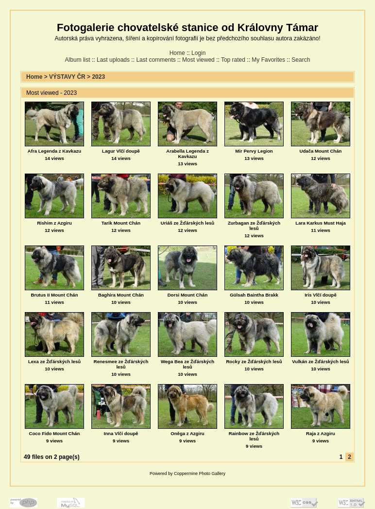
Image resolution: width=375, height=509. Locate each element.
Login (198, 53)
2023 (98, 76)
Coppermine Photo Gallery (199, 473)
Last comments (155, 59)
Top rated (233, 59)
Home (177, 53)
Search (300, 59)
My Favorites (268, 59)
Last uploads (113, 59)
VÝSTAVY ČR (67, 76)
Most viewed (198, 59)
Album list (77, 59)
